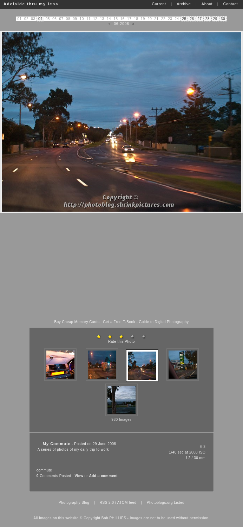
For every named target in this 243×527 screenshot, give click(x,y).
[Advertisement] (121, 267)
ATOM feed (127, 502)
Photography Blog (74, 502)
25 (184, 19)
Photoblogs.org (160, 502)
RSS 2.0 (107, 502)
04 (40, 19)
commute (44, 470)
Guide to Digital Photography (164, 322)
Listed (179, 502)
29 (215, 19)
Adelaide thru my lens (31, 4)
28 (207, 19)
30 (223, 19)
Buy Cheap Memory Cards (77, 322)
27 (200, 19)
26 (192, 19)
